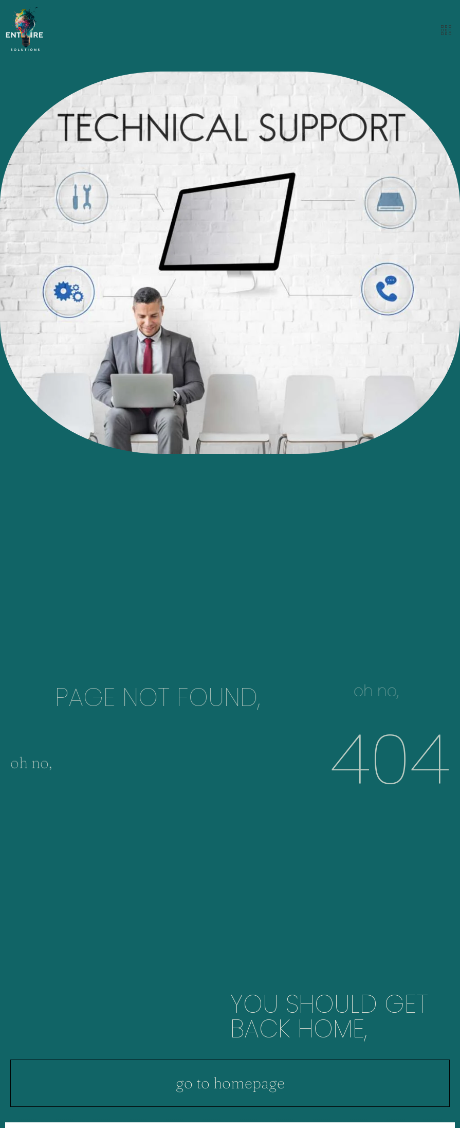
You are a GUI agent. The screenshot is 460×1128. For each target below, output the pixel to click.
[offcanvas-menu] (446, 31)
